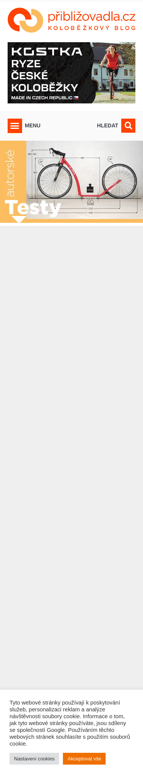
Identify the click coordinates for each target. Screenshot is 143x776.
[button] (15, 126)
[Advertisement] (71, 486)
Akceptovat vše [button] (84, 759)
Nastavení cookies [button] (34, 759)
